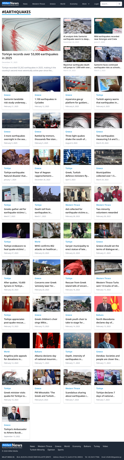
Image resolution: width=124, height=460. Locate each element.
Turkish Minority (37, 449)
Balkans (100, 315)
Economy (73, 4)
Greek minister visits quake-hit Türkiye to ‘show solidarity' (14, 394)
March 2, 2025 (99, 70)
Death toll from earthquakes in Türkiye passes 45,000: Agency (46, 211)
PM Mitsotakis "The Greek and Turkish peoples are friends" (45, 394)
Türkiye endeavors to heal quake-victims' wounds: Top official (15, 247)
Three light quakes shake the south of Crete (75, 137)
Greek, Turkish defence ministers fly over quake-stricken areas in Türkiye (76, 174)
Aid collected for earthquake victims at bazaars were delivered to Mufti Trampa (77, 211)
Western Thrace (38, 4)
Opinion (51, 449)
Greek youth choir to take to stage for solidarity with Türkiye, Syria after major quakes (77, 321)
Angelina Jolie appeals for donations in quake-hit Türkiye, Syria (15, 357)
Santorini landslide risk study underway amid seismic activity (15, 101)
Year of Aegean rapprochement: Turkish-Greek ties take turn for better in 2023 (46, 174)
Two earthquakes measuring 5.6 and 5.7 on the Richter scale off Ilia (107, 137)
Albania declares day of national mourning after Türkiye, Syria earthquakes (46, 357)
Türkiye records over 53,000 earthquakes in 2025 (30, 56)
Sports (61, 449)
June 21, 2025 (99, 42)
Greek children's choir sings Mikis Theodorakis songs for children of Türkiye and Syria (46, 321)
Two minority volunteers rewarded (107, 211)
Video (105, 446)
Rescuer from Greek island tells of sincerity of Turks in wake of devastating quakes (77, 284)
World (62, 4)
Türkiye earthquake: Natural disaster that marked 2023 (15, 174)
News (25, 4)
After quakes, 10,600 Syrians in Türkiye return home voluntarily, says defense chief (14, 284)
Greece (53, 4)
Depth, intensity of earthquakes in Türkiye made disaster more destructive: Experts (77, 357)
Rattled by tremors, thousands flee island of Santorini (46, 137)
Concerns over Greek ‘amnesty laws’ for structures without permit (45, 284)
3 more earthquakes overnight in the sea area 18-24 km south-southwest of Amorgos (16, 137)
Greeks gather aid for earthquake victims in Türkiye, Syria (15, 211)
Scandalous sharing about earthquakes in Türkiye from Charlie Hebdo (77, 394)
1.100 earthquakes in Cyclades (46, 101)
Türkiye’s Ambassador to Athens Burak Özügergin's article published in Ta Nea (15, 431)
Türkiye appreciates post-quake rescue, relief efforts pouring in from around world (15, 321)
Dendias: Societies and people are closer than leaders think (108, 357)
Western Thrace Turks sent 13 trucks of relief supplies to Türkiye (108, 284)
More (86, 4)
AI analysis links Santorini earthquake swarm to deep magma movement (76, 37)
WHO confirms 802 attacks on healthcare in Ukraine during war (46, 247)
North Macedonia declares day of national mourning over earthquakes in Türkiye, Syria (106, 321)
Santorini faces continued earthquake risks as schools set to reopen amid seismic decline (107, 66)
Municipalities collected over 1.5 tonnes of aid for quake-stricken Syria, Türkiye (107, 174)
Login (96, 4)
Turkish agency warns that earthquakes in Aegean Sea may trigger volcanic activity (107, 101)
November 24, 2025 (71, 42)
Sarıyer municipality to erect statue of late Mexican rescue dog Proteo (77, 247)
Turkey (97, 446)
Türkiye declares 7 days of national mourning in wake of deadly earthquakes (107, 394)
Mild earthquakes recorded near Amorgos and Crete (106, 37)
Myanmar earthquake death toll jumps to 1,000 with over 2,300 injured (76, 66)
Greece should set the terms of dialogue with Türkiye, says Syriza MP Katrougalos (108, 247)
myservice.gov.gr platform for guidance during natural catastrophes (77, 101)
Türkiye (99, 95)
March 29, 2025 (69, 70)
